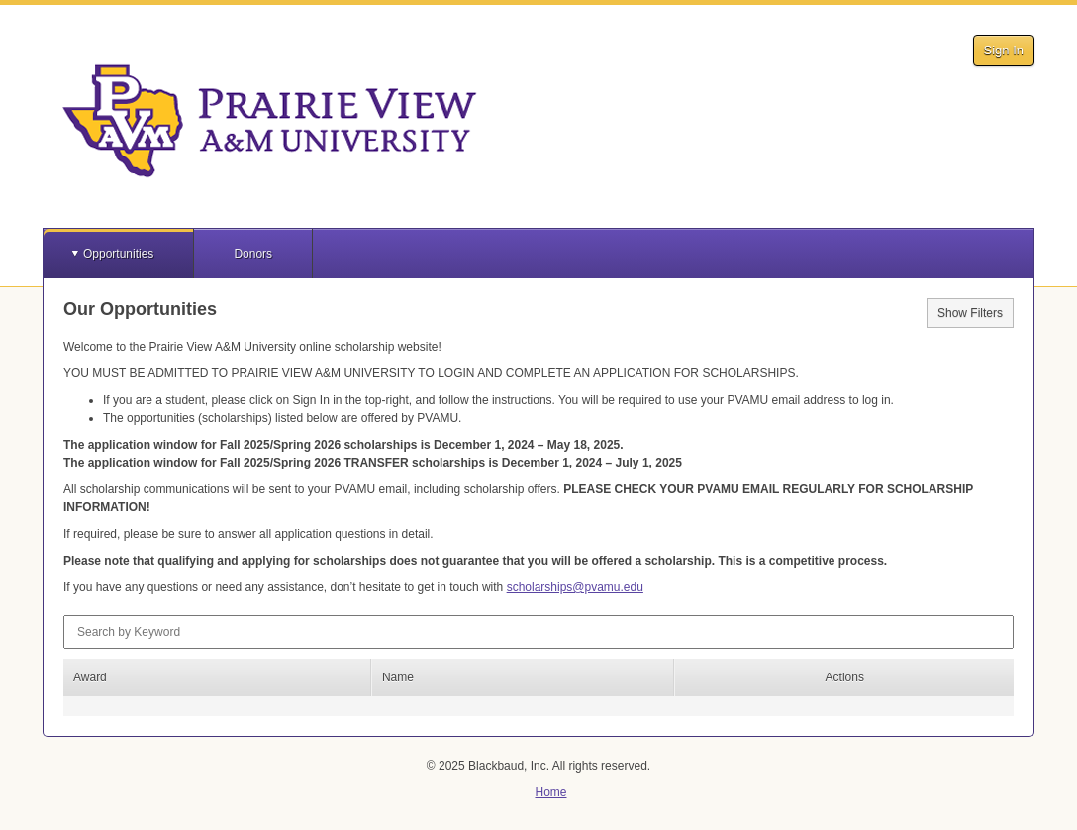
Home (550, 792)
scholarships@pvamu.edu (575, 587)
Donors (253, 253)
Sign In (1004, 50)
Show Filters (970, 313)
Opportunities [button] (118, 253)
